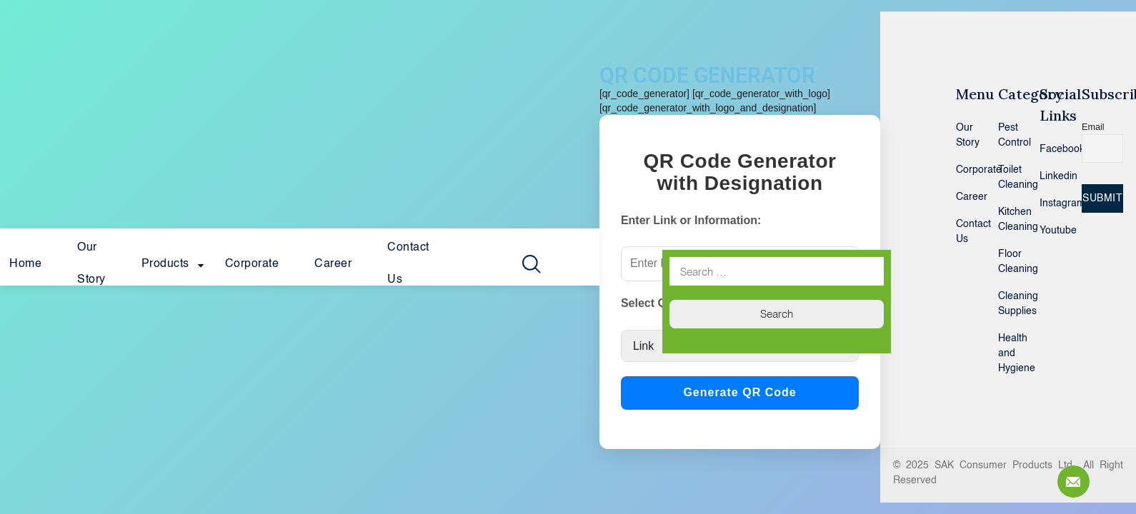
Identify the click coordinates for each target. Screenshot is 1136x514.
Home (25, 264)
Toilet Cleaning (1008, 177)
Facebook (1050, 149)
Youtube (1050, 231)
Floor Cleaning (1008, 261)
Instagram (1050, 203)
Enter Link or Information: (691, 220)
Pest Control (1008, 135)
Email (1093, 127)
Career (333, 264)
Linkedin (1050, 176)
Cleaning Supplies (1008, 303)
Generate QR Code (739, 392)
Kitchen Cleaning (1008, 219)
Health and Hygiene (1008, 353)
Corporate (252, 264)
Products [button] (165, 264)
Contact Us (408, 264)
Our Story (91, 264)
